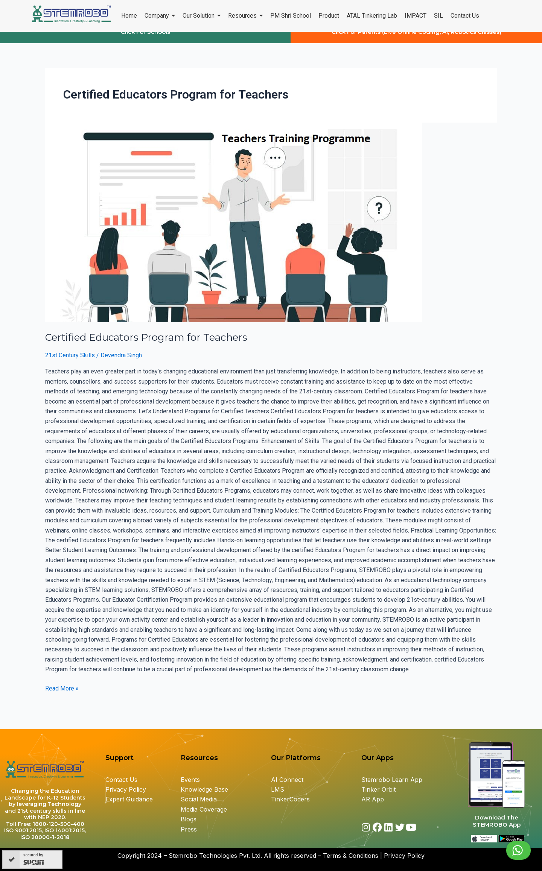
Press (189, 829)
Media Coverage (204, 809)
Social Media (199, 799)
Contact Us (121, 779)
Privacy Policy (125, 789)
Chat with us (500, 850)
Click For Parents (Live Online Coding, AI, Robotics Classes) (416, 38)
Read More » (62, 694)
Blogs (189, 819)
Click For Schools (145, 38)
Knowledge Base (204, 789)
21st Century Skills (70, 362)
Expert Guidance (129, 799)
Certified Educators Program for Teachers (146, 344)
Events (190, 779)
